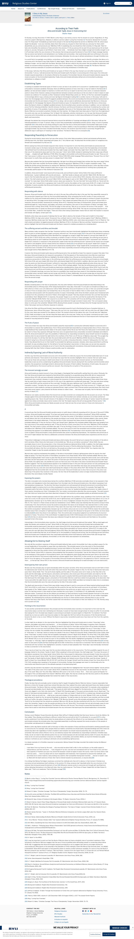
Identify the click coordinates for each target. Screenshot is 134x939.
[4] (90, 65)
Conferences (41, 9)
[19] (69, 430)
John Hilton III (35, 17)
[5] (104, 89)
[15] (72, 243)
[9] (33, 124)
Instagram (86, 911)
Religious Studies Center (25, 3)
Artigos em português (61, 922)
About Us (21, 9)
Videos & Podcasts (68, 9)
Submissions (81, 9)
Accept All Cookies (108, 935)
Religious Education (60, 911)
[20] (42, 465)
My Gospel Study (53, 9)
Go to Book (106, 13)
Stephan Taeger (67, 33)
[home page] (5, 3)
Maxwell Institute (59, 916)
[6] (77, 97)
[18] (104, 401)
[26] (41, 642)
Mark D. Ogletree (54, 17)
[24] (37, 601)
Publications (31, 9)
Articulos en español (61, 919)
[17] (37, 391)
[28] (93, 758)
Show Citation (28, 25)
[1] (84, 40)
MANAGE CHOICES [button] (119, 928)
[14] (83, 233)
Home (13, 9)
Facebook (83, 911)
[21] (105, 493)
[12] (62, 169)
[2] (70, 42)
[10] (89, 130)
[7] (55, 101)
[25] (102, 640)
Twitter (88, 911)
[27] (98, 717)
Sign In (108, 3)
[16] (72, 325)
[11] (51, 142)
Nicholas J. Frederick (45, 17)
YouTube (91, 911)
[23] (29, 517)
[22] (34, 513)
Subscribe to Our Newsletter (91, 914)
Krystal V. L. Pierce (65, 17)
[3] (89, 52)
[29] (59, 765)
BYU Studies (58, 914)
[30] (64, 769)
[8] (89, 120)
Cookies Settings (95, 935)
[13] (50, 212)
